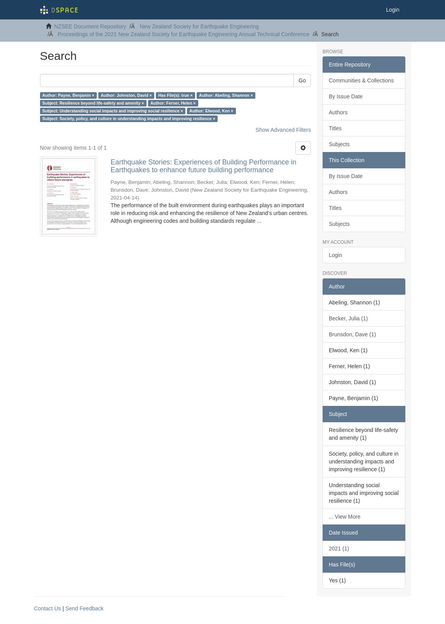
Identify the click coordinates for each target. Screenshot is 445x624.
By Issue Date (346, 96)
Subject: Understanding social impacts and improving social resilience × (112, 110)
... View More (344, 517)
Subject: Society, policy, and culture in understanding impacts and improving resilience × (128, 118)
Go (302, 80)
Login (335, 255)
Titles (335, 128)
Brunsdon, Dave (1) (352, 334)
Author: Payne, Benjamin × (68, 95)
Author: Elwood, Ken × (211, 110)
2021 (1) (339, 548)
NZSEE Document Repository (90, 26)
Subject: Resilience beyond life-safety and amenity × (93, 103)
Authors (338, 112)
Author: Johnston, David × (126, 95)
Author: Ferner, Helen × (172, 103)
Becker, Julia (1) (348, 318)
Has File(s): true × (175, 95)
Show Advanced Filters (283, 130)
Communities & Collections (361, 80)
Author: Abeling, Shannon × (226, 95)
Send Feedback (84, 608)
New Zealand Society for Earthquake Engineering (199, 26)
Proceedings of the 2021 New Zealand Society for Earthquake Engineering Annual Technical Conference (183, 34)
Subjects (339, 144)
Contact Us (47, 608)
